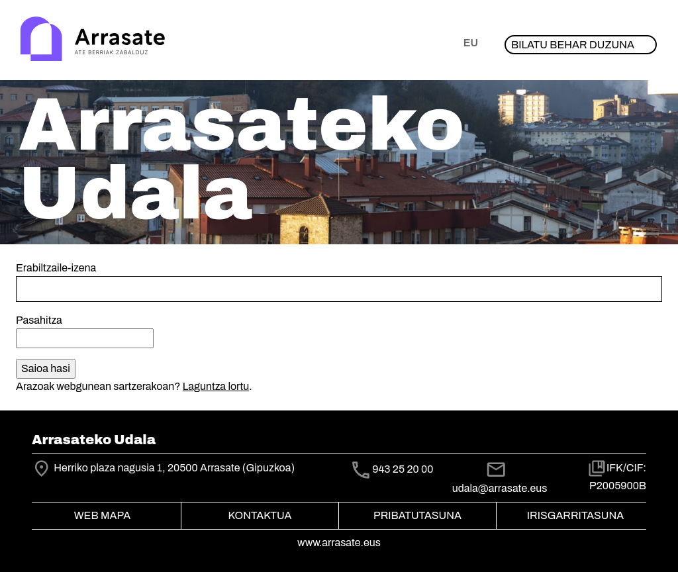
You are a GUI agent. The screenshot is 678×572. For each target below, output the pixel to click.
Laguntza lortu (216, 386)
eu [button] (470, 42)
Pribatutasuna (417, 515)
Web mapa (102, 515)
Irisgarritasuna (575, 515)
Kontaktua (260, 515)
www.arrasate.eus (339, 542)
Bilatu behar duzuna (572, 44)
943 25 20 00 (402, 469)
